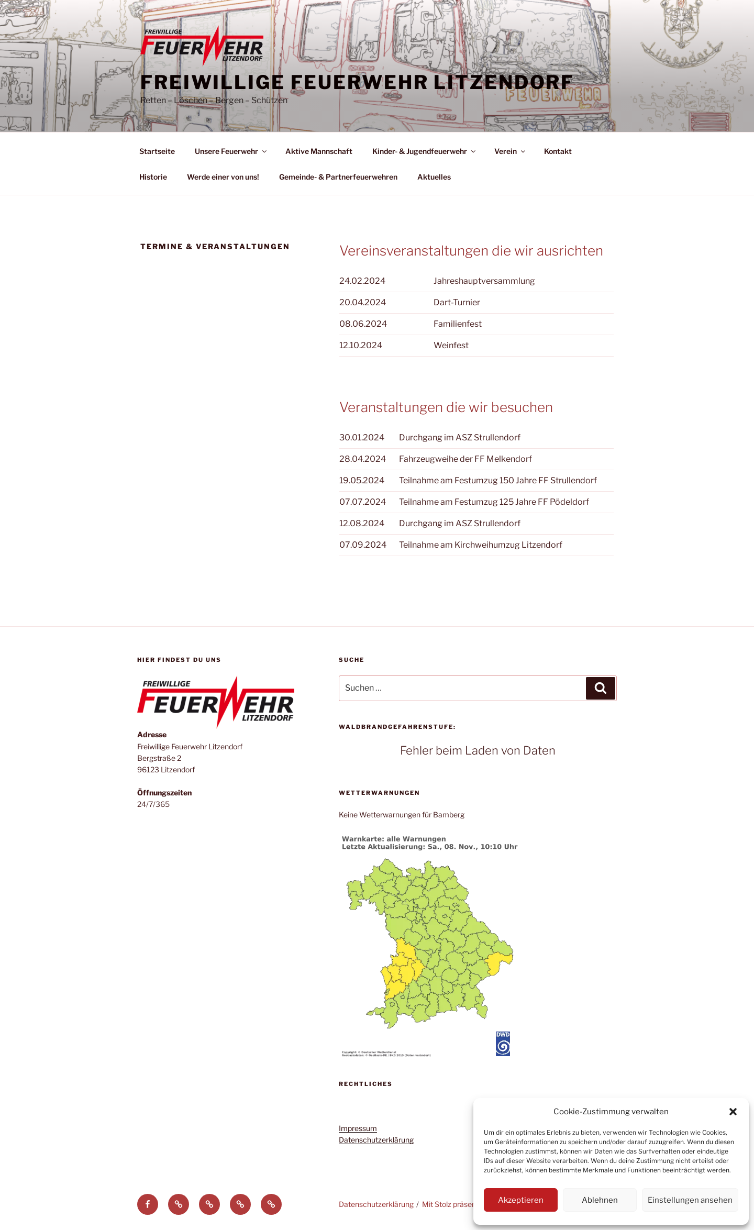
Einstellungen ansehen (690, 1200)
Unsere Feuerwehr (231, 151)
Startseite (157, 151)
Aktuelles (434, 176)
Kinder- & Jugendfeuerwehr (424, 151)
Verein (510, 151)
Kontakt (558, 151)
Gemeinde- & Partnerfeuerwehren (338, 176)
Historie (153, 176)
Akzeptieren (521, 1200)
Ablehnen (600, 1200)
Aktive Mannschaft (318, 151)
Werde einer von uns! (223, 176)
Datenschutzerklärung (376, 1139)
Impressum (358, 1128)
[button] (733, 1111)
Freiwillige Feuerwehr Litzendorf (357, 82)
